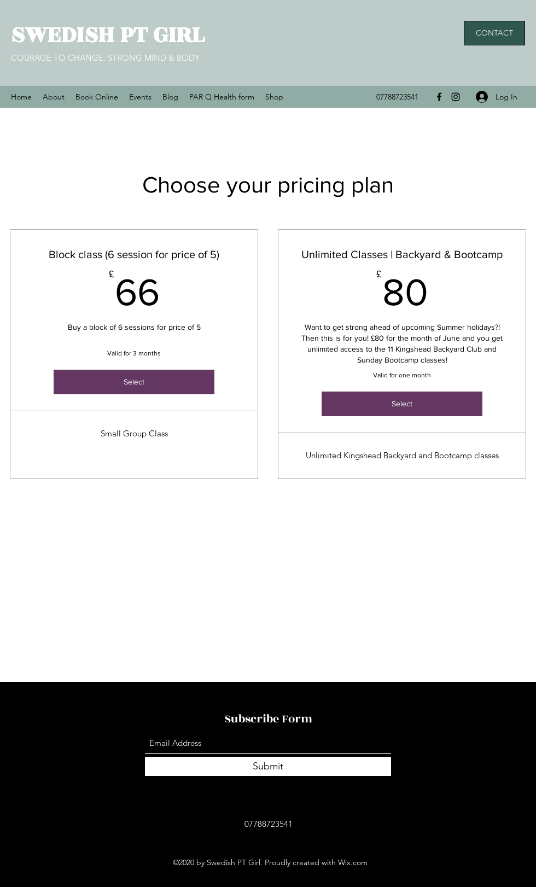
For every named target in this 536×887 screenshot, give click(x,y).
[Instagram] (455, 96)
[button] (494, 33)
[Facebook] (439, 96)
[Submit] (268, 766)
